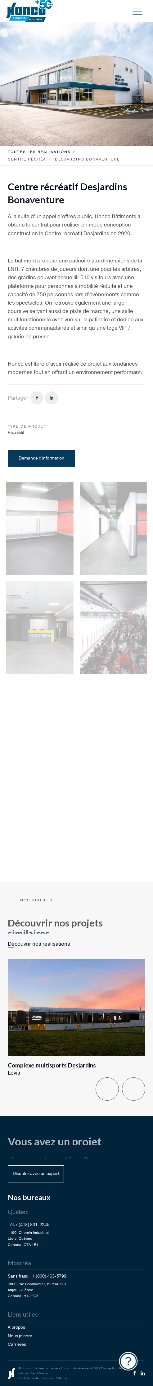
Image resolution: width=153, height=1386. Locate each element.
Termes (47, 1378)
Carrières (17, 1344)
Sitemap (62, 1378)
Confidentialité (28, 1378)
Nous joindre (20, 1336)
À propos (16, 1327)
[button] (137, 11)
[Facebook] (36, 397)
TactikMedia (39, 1373)
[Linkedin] (51, 397)
